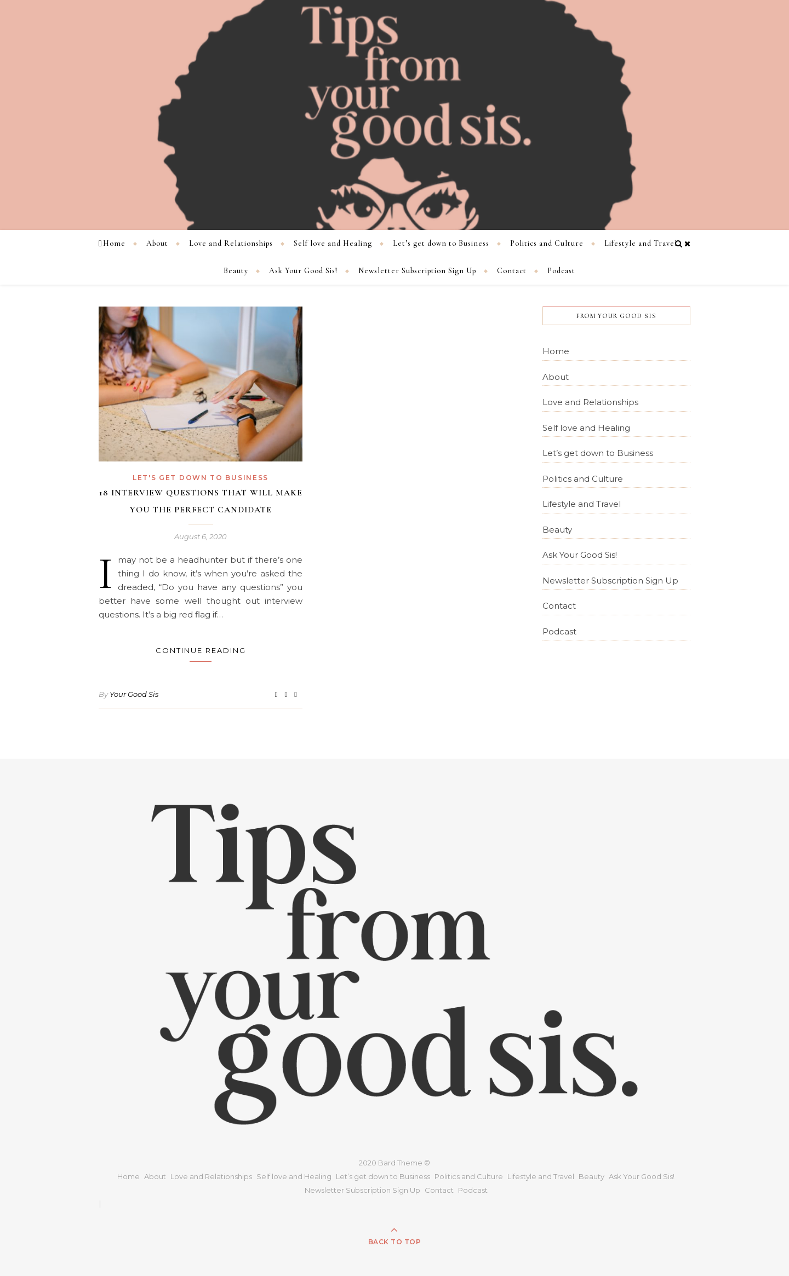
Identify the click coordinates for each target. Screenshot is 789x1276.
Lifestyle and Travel (640, 243)
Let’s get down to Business (441, 243)
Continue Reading (201, 650)
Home (114, 243)
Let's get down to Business (200, 478)
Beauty (236, 270)
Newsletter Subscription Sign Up (417, 270)
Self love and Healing (333, 243)
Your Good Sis (134, 694)
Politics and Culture (547, 243)
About (157, 243)
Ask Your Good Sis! (303, 270)
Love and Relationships (231, 243)
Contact (512, 270)
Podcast (561, 270)
